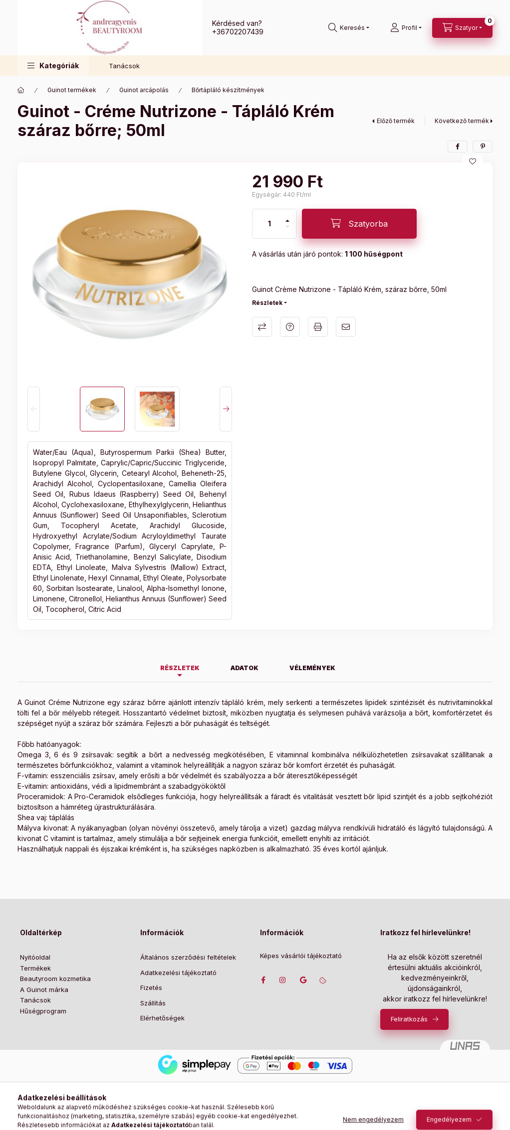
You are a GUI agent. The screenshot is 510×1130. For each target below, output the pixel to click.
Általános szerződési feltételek (188, 957)
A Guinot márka (44, 989)
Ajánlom (346, 327)
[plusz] (287, 216)
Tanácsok (124, 66)
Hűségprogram (43, 1011)
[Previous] (33, 409)
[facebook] (458, 146)
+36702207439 (237, 31)
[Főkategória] (20, 90)
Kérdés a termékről (290, 327)
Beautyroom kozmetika (55, 979)
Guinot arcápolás (144, 90)
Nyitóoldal (35, 957)
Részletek (267, 302)
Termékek (35, 968)
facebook (263, 980)
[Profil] (406, 28)
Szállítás (153, 1003)
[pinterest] (483, 146)
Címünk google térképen (303, 980)
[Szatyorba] (359, 224)
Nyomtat (318, 327)
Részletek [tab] (180, 668)
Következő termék (462, 121)
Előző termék (396, 121)
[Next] (226, 409)
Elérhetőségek (162, 1018)
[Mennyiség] (269, 223)
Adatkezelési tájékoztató (178, 973)
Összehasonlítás (262, 327)
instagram (283, 980)
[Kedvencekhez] (473, 161)
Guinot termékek (71, 90)
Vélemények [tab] (312, 668)
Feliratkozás (409, 1019)
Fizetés (151, 987)
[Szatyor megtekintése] (462, 28)
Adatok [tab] (244, 668)
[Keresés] (349, 28)
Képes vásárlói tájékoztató (301, 956)
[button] (53, 65)
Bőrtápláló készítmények (228, 90)
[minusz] (287, 231)
